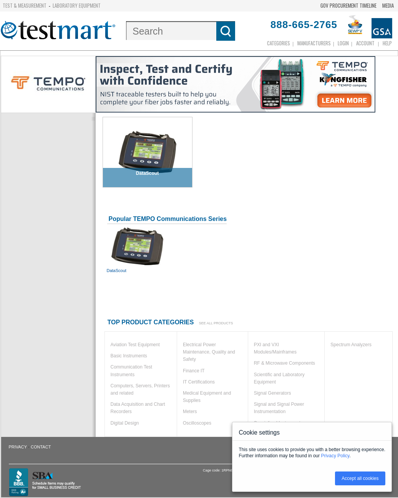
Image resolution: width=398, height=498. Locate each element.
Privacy (18, 447)
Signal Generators (272, 393)
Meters (190, 411)
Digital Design (125, 423)
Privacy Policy (335, 455)
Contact (41, 447)
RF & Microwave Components (284, 363)
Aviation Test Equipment (135, 344)
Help (387, 43)
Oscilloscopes (197, 423)
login (343, 43)
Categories (278, 43)
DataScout (137, 250)
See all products (216, 323)
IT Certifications (199, 382)
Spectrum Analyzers (350, 344)
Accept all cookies (360, 478)
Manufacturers (314, 43)
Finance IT (194, 371)
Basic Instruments (129, 356)
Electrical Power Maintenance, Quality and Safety (209, 352)
